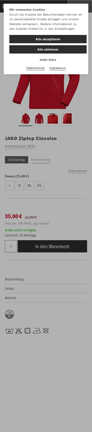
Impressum (57, 68)
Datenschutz (35, 68)
